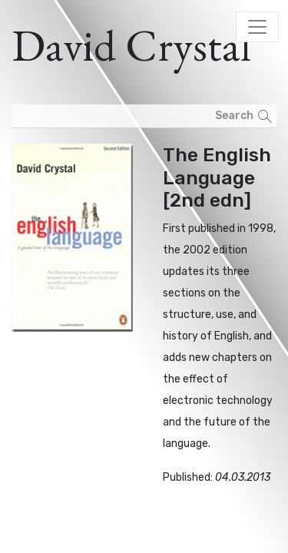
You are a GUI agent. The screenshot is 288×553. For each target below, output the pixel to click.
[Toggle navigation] (257, 27)
